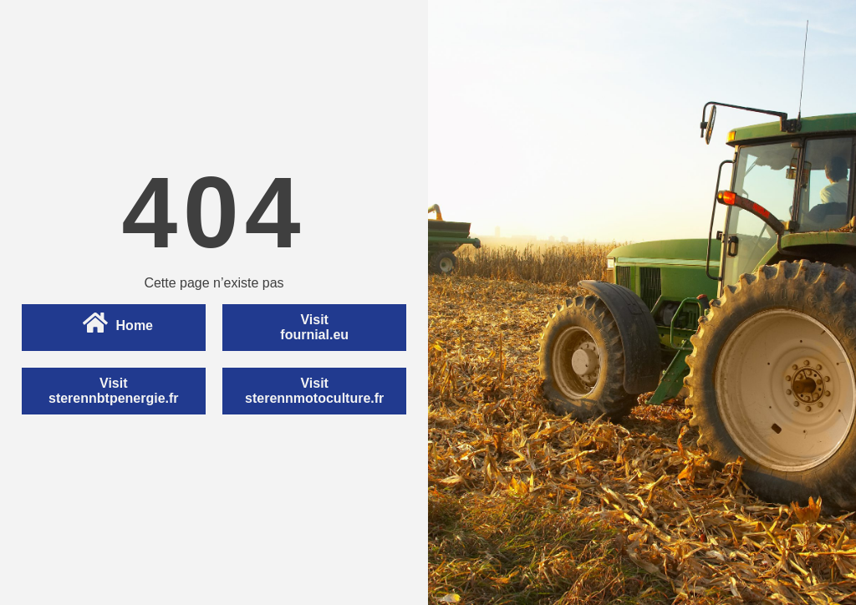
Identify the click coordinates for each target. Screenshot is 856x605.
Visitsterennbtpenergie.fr (113, 390)
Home (118, 323)
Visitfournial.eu (314, 327)
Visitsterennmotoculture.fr (314, 390)
